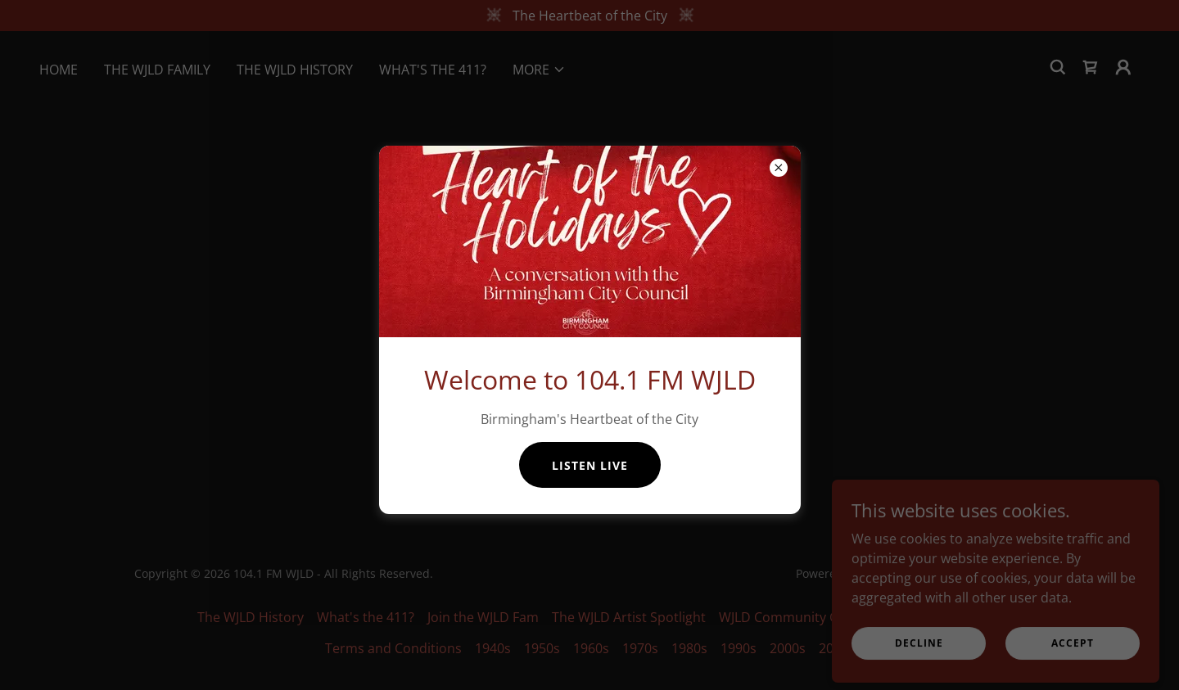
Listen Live (590, 465)
